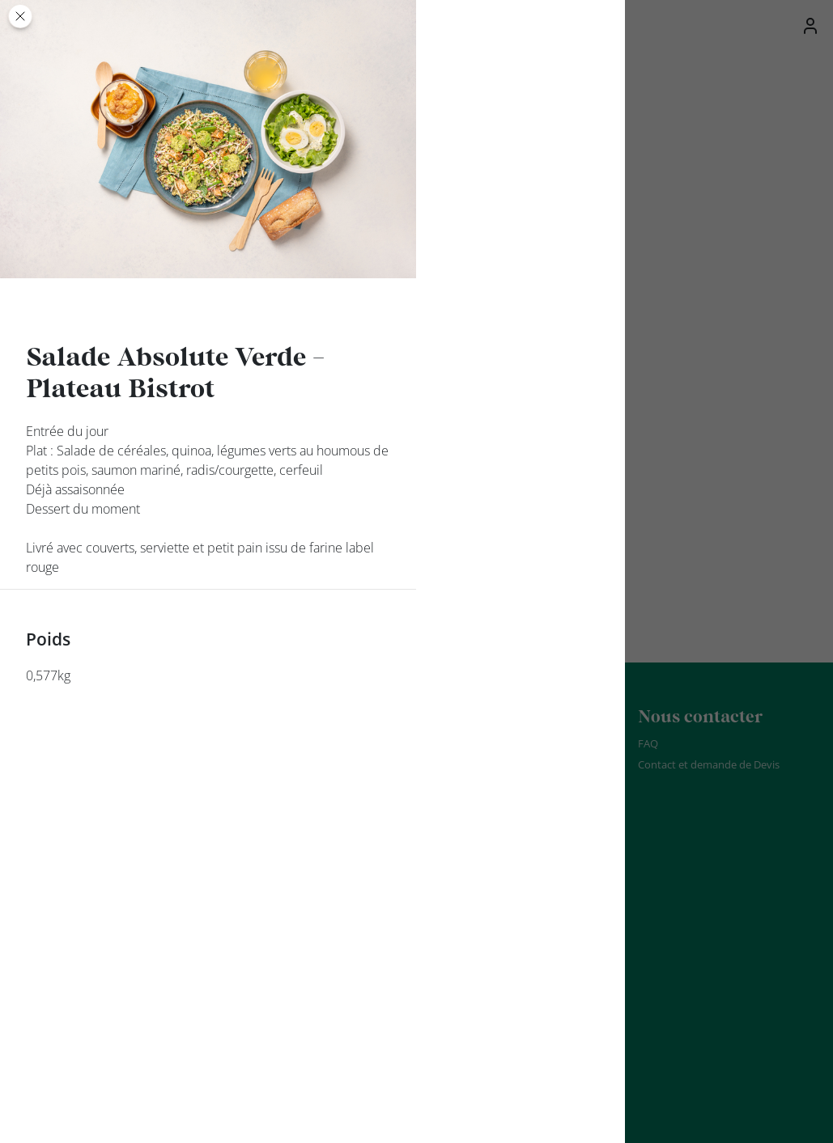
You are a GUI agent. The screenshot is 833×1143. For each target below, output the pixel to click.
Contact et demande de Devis (709, 764)
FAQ (648, 743)
